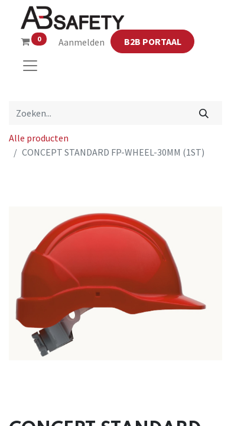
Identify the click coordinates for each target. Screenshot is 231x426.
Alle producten (39, 138)
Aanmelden (81, 42)
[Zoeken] (204, 113)
